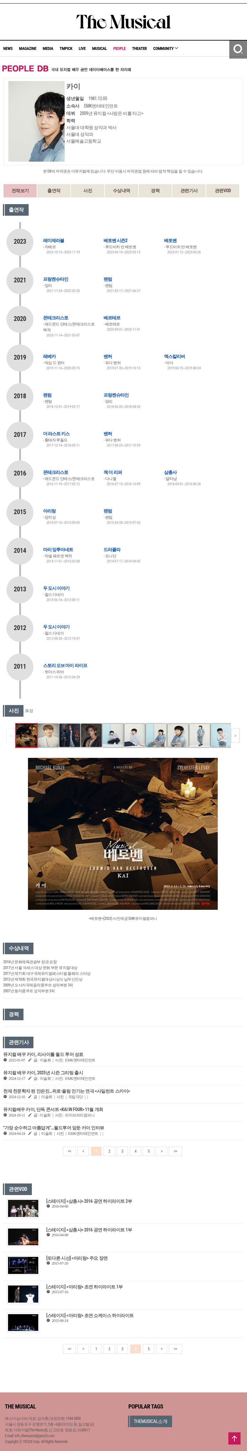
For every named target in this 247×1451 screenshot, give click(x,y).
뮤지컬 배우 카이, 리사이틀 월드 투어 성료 (43, 1054)
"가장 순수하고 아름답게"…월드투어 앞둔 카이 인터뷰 (53, 1127)
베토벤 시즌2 (115, 240)
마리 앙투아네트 (58, 549)
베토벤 (170, 240)
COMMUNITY (165, 48)
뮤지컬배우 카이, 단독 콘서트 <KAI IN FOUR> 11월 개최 (53, 1109)
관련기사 (189, 190)
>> (175, 1151)
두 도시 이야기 (56, 588)
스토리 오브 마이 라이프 (65, 665)
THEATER (139, 48)
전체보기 (20, 190)
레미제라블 (53, 240)
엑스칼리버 (174, 356)
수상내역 (121, 190)
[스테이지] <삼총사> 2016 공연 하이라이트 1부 (89, 1229)
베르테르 (112, 317)
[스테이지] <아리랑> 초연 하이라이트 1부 (84, 1286)
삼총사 (170, 472)
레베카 (49, 356)
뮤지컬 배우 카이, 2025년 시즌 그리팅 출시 (43, 1072)
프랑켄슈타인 (55, 279)
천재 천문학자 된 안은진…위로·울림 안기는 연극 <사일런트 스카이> (66, 1091)
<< (69, 1151)
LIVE (82, 48)
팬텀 (108, 279)
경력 (155, 190)
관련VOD (223, 190)
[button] (235, 736)
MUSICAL (99, 48)
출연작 (53, 190)
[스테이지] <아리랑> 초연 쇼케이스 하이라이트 (90, 1315)
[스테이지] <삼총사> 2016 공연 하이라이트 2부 (89, 1201)
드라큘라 (112, 549)
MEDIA (48, 48)
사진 (87, 190)
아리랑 (49, 511)
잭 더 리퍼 (113, 472)
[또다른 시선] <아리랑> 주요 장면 (77, 1258)
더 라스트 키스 (56, 433)
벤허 (108, 356)
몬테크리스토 (55, 317)
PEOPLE (119, 48)
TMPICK (65, 48)
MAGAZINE (27, 48)
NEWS (8, 48)
